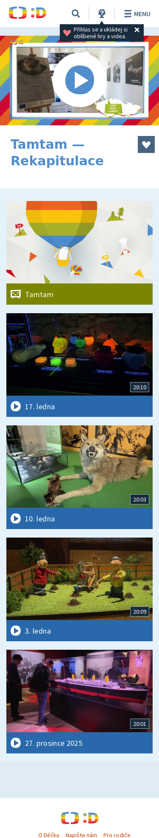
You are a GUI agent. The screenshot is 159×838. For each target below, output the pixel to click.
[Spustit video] (79, 80)
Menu (136, 13)
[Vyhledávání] (76, 13)
